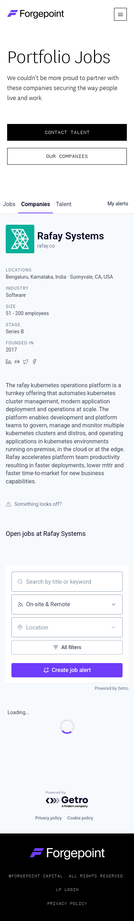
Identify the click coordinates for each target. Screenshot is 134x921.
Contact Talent (67, 132)
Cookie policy (80, 818)
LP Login (67, 889)
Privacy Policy (67, 903)
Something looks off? (33, 504)
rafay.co (46, 246)
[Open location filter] (113, 627)
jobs (9, 204)
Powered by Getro (111, 688)
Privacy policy (48, 818)
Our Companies (67, 156)
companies (35, 204)
